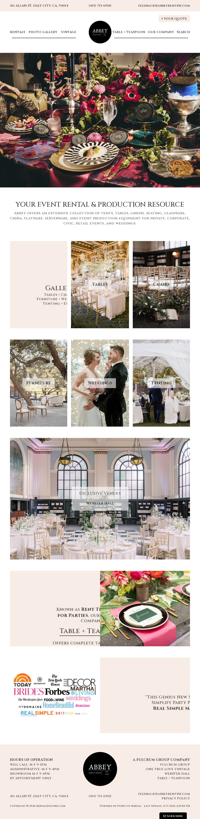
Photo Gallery (42, 32)
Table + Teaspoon (129, 32)
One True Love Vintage (168, 769)
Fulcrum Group (175, 765)
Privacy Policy (176, 798)
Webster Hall (100, 503)
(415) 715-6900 (100, 796)
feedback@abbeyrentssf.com (164, 6)
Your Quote (174, 19)
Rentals (17, 32)
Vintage (68, 32)
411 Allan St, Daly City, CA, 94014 (39, 6)
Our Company (161, 32)
